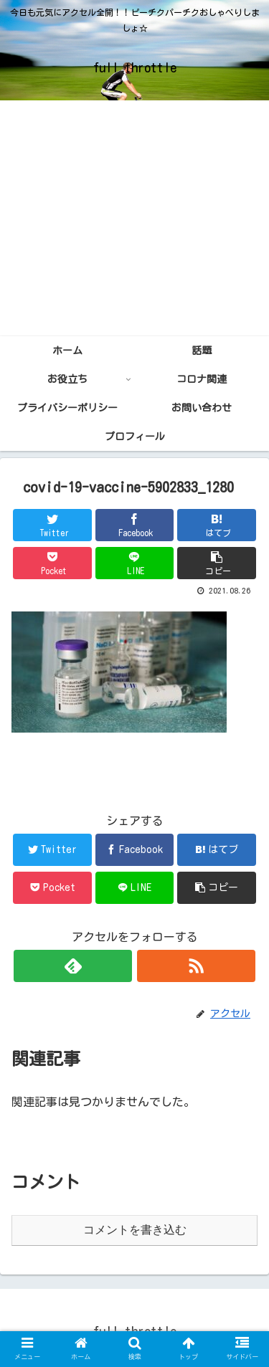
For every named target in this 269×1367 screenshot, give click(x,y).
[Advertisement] (134, 218)
